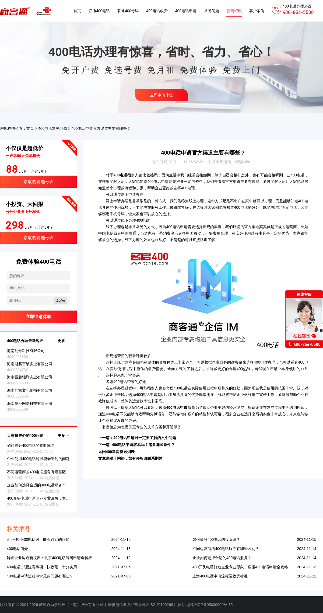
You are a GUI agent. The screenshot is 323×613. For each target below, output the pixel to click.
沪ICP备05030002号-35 (213, 604)
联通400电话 (99, 11)
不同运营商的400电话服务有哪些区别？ (40, 472)
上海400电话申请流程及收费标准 (220, 576)
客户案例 (256, 11)
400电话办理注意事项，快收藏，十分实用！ (44, 567)
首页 (77, 11)
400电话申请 (185, 11)
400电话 (297, 175)
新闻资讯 (234, 11)
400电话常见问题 (52, 128)
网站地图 (185, 604)
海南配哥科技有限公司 (26, 351)
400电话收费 (156, 11)
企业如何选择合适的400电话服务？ (36, 485)
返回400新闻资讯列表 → (118, 452)
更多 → (64, 341)
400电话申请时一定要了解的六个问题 (144, 438)
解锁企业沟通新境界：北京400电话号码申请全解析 (49, 558)
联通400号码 (128, 11)
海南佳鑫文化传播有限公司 (29, 390)
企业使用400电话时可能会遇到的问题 (38, 459)
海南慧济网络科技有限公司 (29, 403)
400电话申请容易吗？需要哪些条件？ (143, 445)
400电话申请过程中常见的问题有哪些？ (40, 576)
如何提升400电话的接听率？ (31, 445)
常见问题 (211, 11)
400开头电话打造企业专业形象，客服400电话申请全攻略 (55, 498)
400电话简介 (17, 548)
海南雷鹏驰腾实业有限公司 (29, 377)
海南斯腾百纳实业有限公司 (29, 364)
